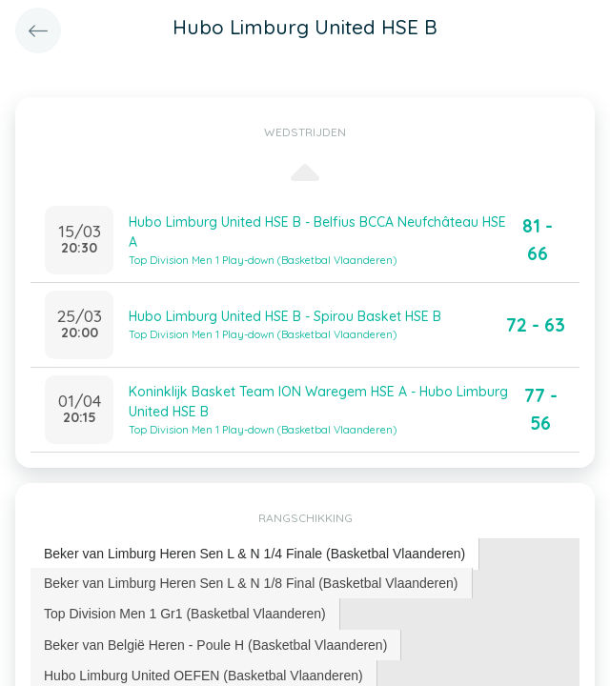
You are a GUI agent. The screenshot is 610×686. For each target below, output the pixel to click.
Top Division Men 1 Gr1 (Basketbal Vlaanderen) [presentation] (185, 613)
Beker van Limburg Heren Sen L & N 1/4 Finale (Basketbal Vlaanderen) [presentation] (254, 553)
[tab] (254, 554)
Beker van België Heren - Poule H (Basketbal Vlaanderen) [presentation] (215, 645)
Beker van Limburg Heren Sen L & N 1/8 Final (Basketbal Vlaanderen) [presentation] (251, 583)
